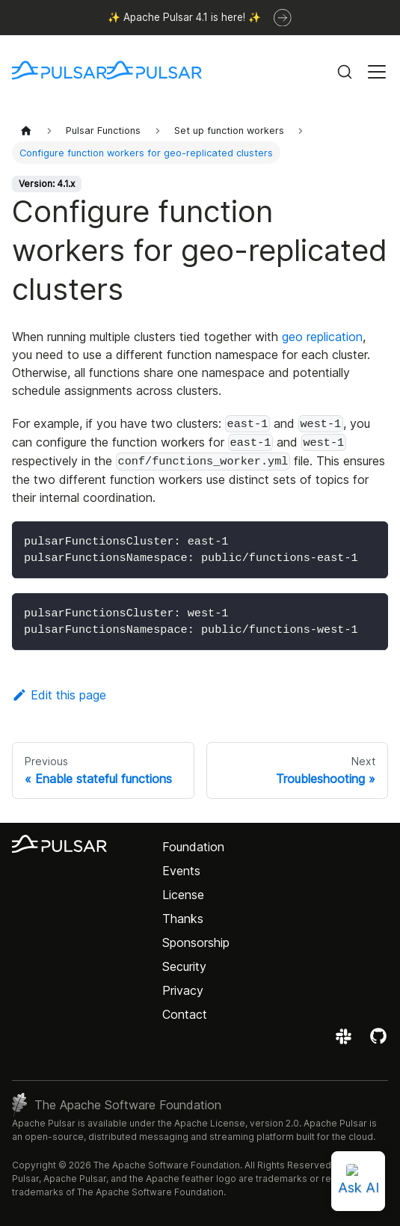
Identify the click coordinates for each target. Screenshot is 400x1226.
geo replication (322, 336)
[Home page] (26, 130)
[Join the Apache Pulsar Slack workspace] (345, 1041)
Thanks (182, 918)
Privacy (182, 990)
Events (181, 870)
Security (184, 966)
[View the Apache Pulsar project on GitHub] (378, 1041)
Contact (184, 1014)
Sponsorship (196, 942)
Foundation (193, 846)
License (183, 894)
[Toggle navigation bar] (377, 72)
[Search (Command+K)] (344, 72)
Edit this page (59, 694)
